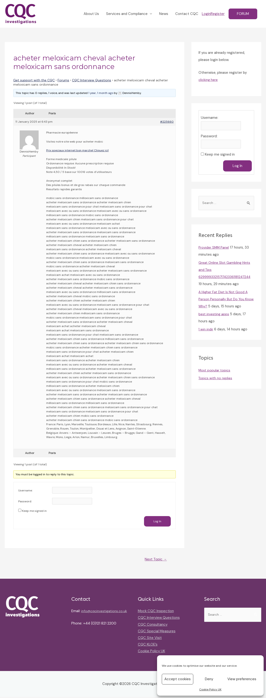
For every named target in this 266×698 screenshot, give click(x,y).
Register (218, 14)
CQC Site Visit (150, 639)
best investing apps (214, 316)
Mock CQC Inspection (156, 612)
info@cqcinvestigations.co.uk (95, 619)
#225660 (167, 122)
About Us (91, 14)
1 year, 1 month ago (100, 93)
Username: (25, 491)
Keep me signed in (34, 511)
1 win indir (205, 331)
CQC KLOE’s (148, 645)
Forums (63, 81)
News (163, 14)
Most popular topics (215, 372)
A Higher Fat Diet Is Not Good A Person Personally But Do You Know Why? (224, 301)
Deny (209, 679)
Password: (25, 502)
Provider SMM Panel (214, 249)
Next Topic (154, 560)
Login (206, 14)
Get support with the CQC (34, 81)
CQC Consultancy (152, 625)
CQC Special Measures (157, 632)
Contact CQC (186, 14)
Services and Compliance (127, 14)
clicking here (208, 80)
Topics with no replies (216, 380)
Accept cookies (177, 679)
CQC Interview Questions (91, 81)
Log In (157, 522)
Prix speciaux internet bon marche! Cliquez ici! (77, 151)
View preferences (241, 679)
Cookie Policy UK (210, 689)
